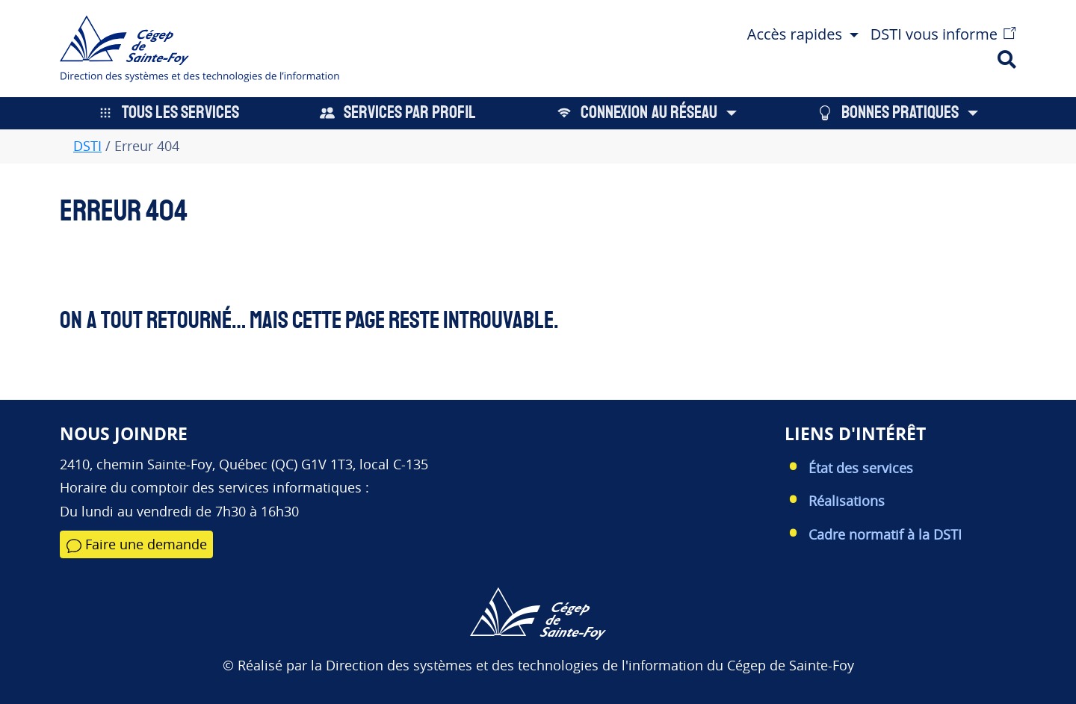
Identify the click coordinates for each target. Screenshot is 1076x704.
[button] (803, 32)
